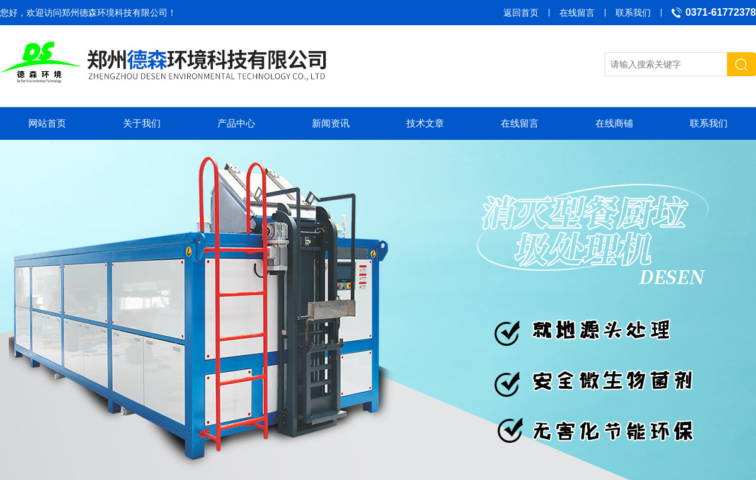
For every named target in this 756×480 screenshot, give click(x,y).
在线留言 (577, 13)
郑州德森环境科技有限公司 (115, 13)
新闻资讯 (331, 123)
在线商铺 (614, 123)
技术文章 (425, 123)
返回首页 (521, 13)
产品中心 (236, 123)
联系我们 (633, 13)
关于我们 (142, 123)
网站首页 (47, 123)
